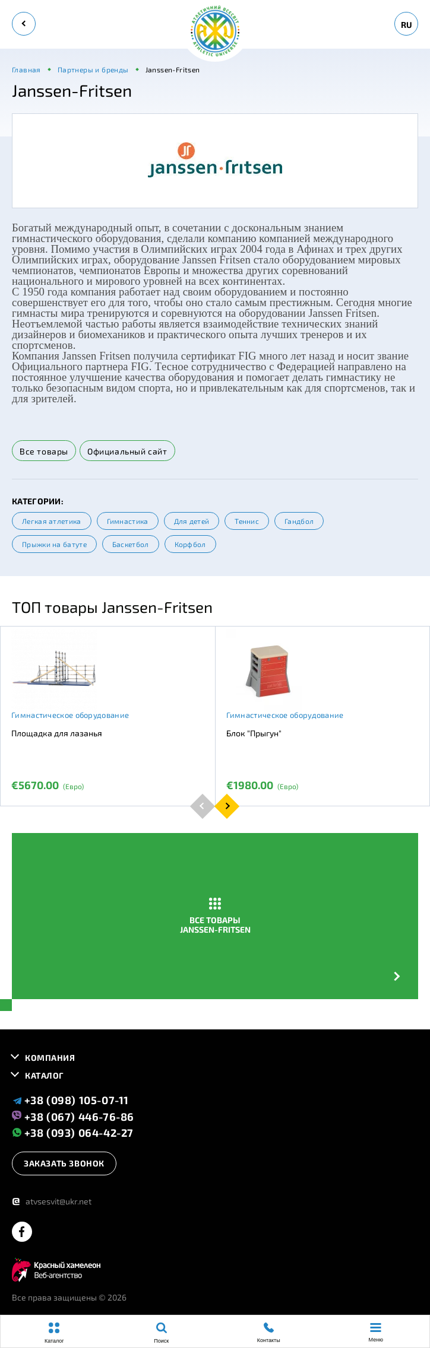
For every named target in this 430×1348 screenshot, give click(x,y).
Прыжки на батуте (54, 544)
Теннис (247, 521)
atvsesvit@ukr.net (51, 1201)
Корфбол (190, 544)
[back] (24, 24)
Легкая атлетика (51, 521)
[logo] (215, 31)
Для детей (192, 521)
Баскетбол (130, 544)
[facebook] (22, 1233)
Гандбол (299, 521)
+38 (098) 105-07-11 (70, 1100)
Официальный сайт (127, 451)
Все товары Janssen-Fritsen (215, 916)
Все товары (44, 451)
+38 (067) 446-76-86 (73, 1116)
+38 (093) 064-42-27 (73, 1132)
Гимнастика (127, 521)
